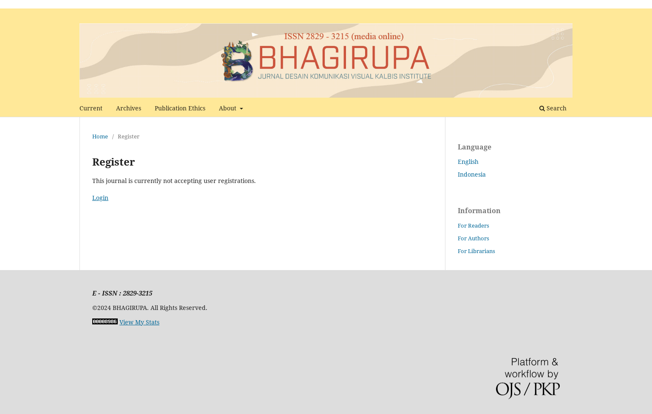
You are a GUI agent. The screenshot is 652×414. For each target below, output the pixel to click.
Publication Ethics (180, 108)
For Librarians (476, 251)
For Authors (473, 238)
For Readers (473, 225)
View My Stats (139, 322)
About (228, 108)
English (468, 162)
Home (100, 136)
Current (90, 108)
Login (100, 198)
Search (553, 108)
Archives (128, 108)
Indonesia (472, 174)
